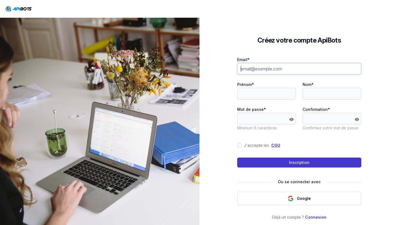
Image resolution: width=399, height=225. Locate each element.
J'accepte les (258, 145)
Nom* (308, 84)
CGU (275, 145)
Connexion (315, 217)
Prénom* (245, 84)
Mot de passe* (251, 109)
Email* (243, 59)
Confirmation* (316, 109)
